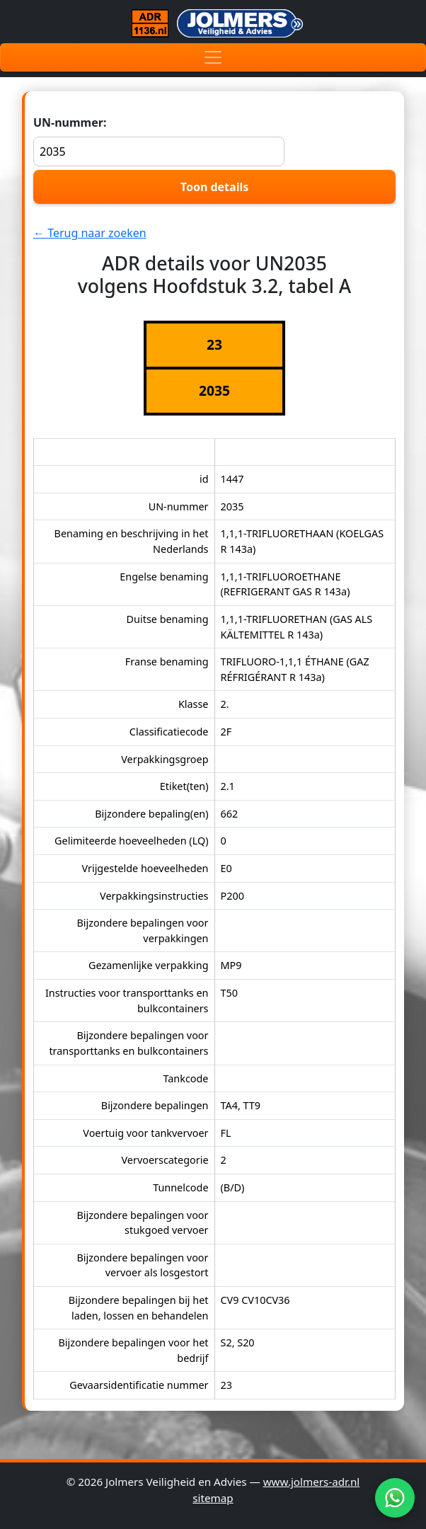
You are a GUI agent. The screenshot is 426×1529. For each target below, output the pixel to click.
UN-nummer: (158, 140)
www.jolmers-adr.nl (311, 1481)
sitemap (212, 1498)
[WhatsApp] (395, 1498)
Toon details (214, 187)
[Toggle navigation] (213, 57)
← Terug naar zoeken (89, 233)
